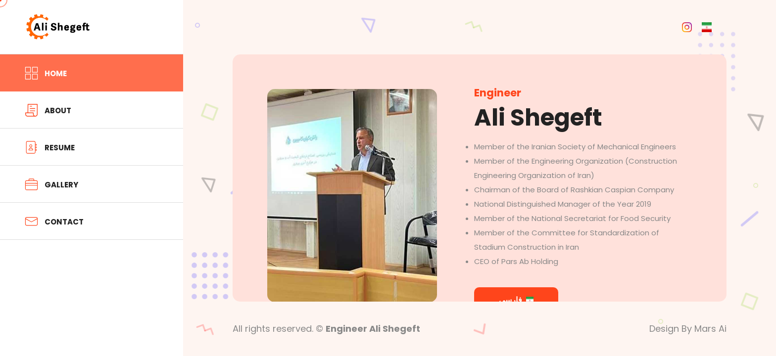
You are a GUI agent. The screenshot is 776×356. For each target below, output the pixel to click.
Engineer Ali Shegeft (373, 328)
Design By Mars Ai (688, 328)
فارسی (516, 300)
